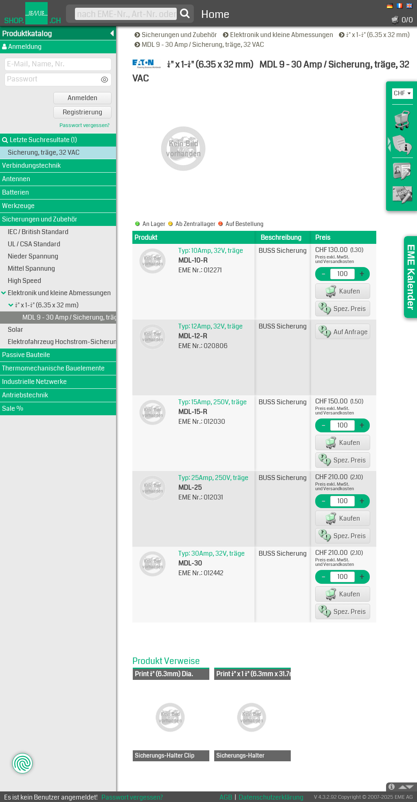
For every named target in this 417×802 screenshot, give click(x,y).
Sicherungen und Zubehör (176, 34)
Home (215, 14)
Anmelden (82, 98)
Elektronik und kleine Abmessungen (278, 34)
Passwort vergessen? (84, 125)
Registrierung (82, 112)
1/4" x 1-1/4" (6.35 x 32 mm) (375, 34)
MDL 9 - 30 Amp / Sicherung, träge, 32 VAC (199, 44)
